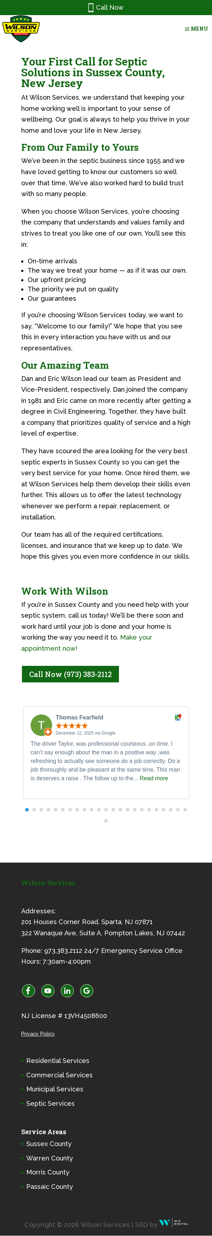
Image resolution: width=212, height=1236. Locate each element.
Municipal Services (54, 1089)
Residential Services (57, 1060)
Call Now (106, 7)
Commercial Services (59, 1075)
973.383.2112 (63, 950)
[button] (27, 810)
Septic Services (50, 1103)
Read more (154, 778)
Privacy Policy (38, 1034)
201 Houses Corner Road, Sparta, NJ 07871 (87, 922)
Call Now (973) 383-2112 (70, 674)
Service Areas (43, 1131)
